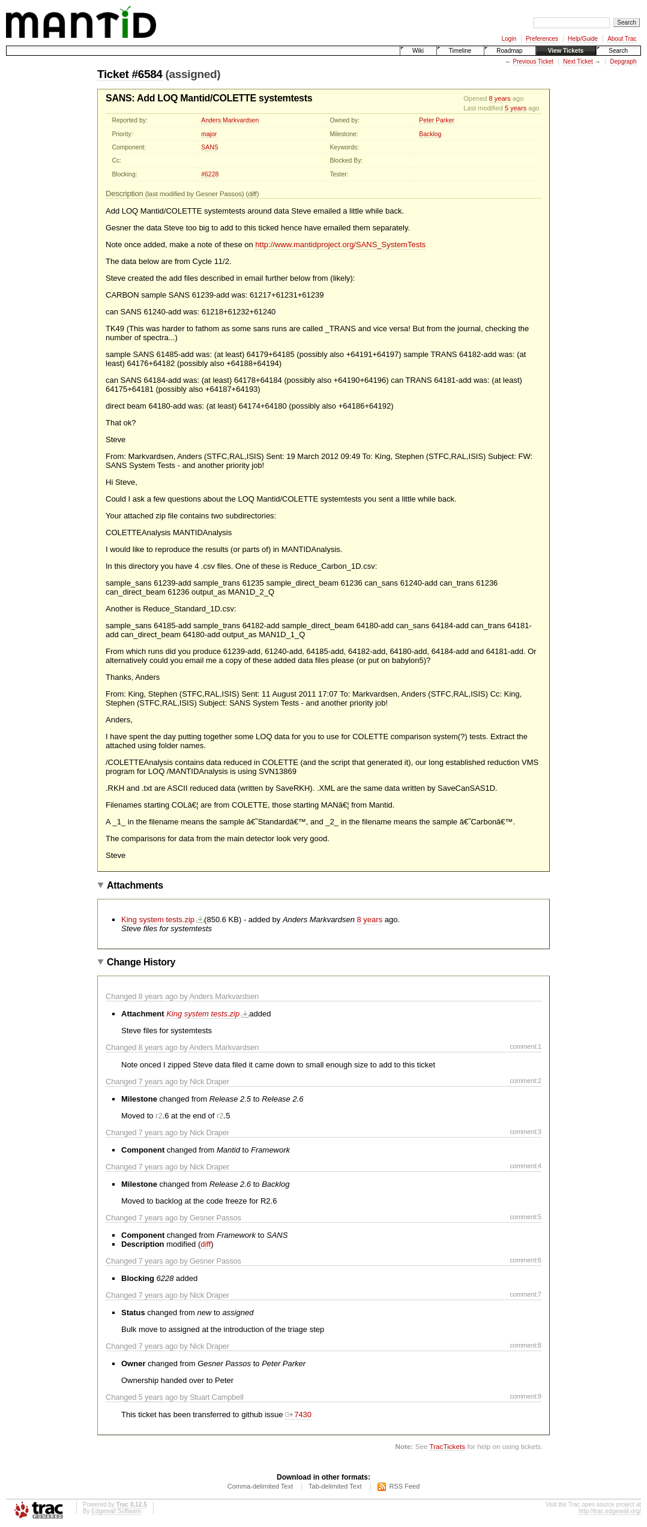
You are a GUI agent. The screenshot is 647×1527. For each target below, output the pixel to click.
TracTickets (447, 1446)
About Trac (621, 38)
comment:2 (525, 1080)
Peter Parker (436, 120)
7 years (151, 1081)
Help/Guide (583, 38)
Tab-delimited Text (334, 1486)
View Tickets (566, 50)
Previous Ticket (533, 61)
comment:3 (525, 1131)
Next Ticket (577, 61)
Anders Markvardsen (230, 120)
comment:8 (525, 1345)
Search (618, 50)
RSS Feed (405, 1486)
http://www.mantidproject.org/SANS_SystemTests (340, 244)
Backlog (430, 134)
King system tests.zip (157, 919)
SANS (209, 147)
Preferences (542, 38)
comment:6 (525, 1260)
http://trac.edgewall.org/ (610, 1511)
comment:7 (525, 1294)
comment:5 (525, 1216)
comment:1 (525, 1046)
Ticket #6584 (130, 74)
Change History (141, 962)
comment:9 (525, 1396)
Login (509, 38)
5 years (515, 108)
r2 (159, 1115)
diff (252, 193)
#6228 (209, 174)
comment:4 (525, 1165)
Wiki (418, 50)
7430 (298, 1414)
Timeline (460, 50)
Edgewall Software (116, 1511)
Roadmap (509, 50)
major (209, 134)
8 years (500, 98)
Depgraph (623, 61)
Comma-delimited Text (260, 1486)
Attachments (135, 885)
